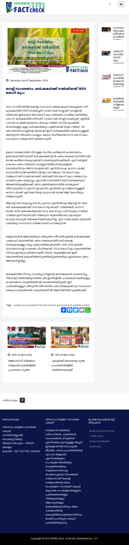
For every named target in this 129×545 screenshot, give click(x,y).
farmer (43, 305)
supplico (78, 305)
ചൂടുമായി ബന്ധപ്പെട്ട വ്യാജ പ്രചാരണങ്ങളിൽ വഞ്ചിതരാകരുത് (68, 365)
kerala (52, 305)
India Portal (95, 446)
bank (86, 305)
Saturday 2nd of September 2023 (27, 81)
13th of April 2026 (63, 355)
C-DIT (95, 538)
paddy (17, 305)
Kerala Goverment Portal (101, 431)
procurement (30, 305)
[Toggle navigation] (121, 4)
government (64, 305)
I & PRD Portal (96, 436)
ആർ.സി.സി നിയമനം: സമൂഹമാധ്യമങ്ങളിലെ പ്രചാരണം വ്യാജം (22, 365)
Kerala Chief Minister (99, 441)
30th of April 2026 (20, 355)
